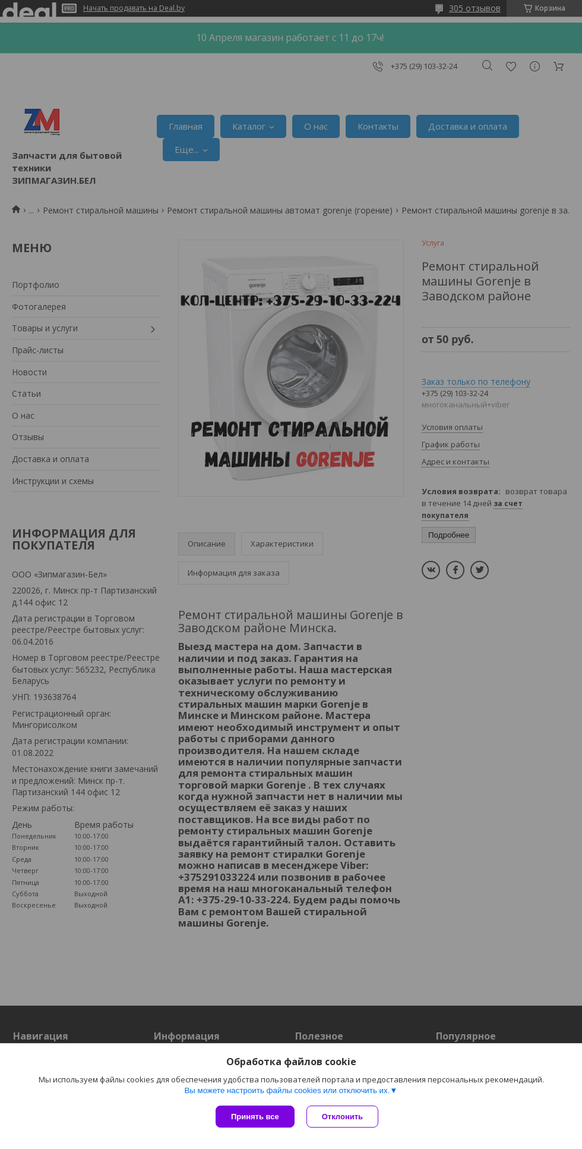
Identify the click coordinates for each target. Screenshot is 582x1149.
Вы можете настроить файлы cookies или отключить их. (287, 1090)
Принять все (255, 1116)
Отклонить (342, 1116)
